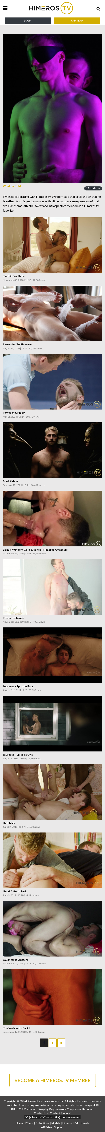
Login (28, 20)
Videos (29, 1123)
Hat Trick (9, 823)
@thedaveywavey (67, 1117)
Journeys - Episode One (18, 754)
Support (59, 1127)
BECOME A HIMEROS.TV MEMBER (52, 1080)
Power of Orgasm (14, 412)
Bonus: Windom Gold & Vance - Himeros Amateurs (35, 549)
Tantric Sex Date (13, 276)
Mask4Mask (10, 481)
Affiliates (46, 1127)
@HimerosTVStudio (39, 1117)
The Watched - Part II (16, 1028)
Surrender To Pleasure (17, 344)
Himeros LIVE (70, 1123)
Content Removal (60, 1113)
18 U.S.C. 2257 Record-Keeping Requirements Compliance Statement (53, 1109)
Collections (42, 1123)
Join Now (77, 20)
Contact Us (41, 1113)
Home (19, 1123)
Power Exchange (13, 618)
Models (55, 1123)
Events (85, 1123)
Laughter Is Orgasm (15, 959)
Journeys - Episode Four (18, 686)
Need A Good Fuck (15, 891)
